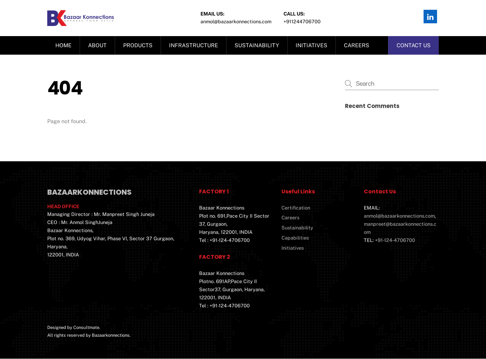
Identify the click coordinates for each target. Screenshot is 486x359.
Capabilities (295, 238)
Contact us (414, 46)
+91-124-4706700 (395, 240)
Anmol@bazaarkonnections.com (235, 21)
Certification (295, 208)
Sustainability (257, 46)
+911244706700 (302, 21)
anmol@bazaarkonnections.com (399, 216)
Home (63, 46)
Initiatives (311, 46)
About (97, 46)
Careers (356, 46)
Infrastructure (193, 46)
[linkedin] (430, 16)
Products (138, 46)
